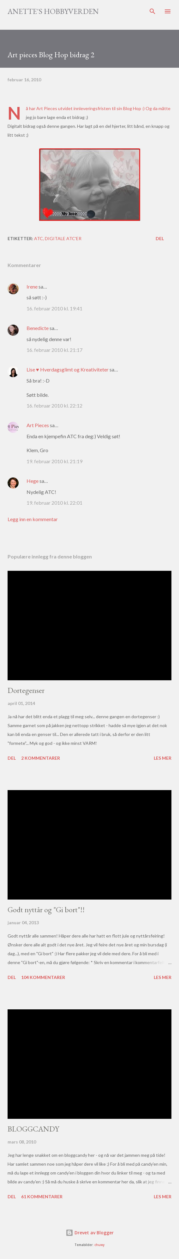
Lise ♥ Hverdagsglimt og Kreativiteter (68, 369)
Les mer (162, 758)
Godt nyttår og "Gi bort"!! (46, 909)
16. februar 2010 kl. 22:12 (54, 405)
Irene (32, 287)
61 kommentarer (42, 1196)
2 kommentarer (40, 758)
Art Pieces (46, 108)
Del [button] (160, 238)
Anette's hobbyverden (53, 11)
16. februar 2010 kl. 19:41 (54, 308)
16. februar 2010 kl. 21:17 (54, 350)
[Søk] (152, 11)
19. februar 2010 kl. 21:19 (54, 461)
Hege (33, 481)
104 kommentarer (43, 977)
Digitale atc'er (63, 238)
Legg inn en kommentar (33, 519)
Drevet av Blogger (90, 1233)
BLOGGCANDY (33, 1129)
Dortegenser (26, 690)
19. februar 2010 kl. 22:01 (54, 503)
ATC (38, 238)
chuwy (99, 1245)
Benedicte (38, 328)
